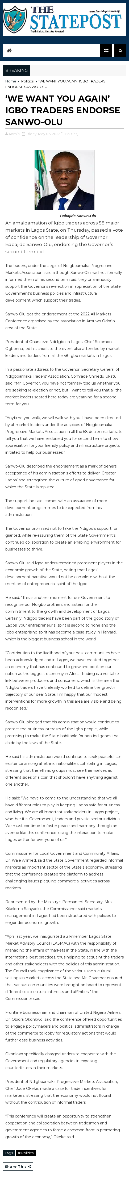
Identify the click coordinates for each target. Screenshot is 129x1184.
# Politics (26, 1153)
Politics (27, 81)
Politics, (71, 134)
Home (10, 81)
